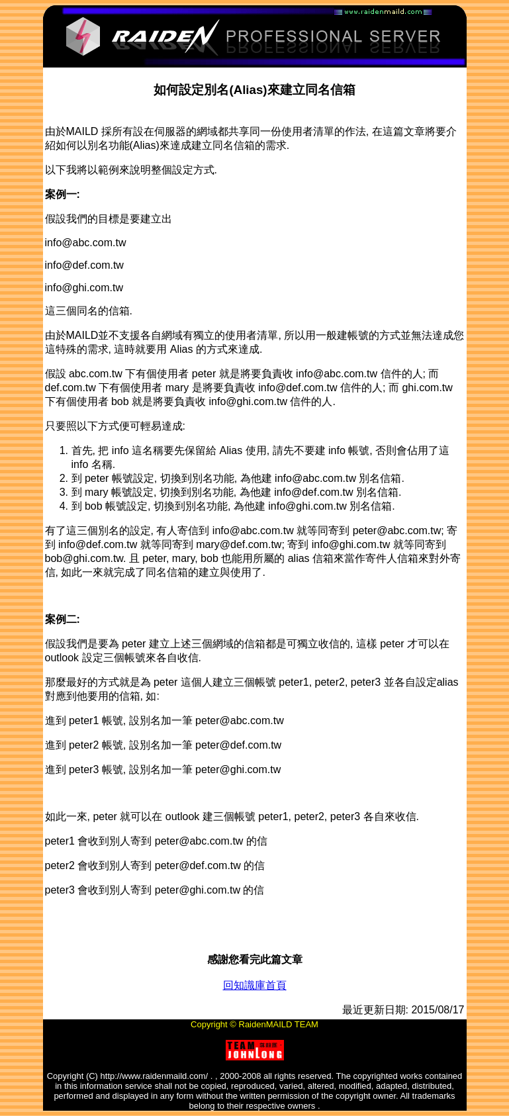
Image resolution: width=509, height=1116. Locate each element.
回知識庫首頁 (255, 985)
